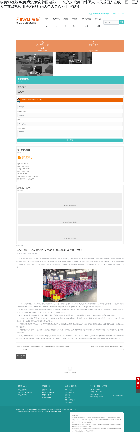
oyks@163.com (25, 159)
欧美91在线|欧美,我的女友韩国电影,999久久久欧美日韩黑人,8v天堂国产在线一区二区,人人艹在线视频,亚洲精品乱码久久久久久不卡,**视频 (69, 4)
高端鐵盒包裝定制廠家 (26, 23)
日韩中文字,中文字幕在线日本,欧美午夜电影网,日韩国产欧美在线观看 (98, 428)
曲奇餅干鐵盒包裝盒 (70, 193)
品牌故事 (21, 80)
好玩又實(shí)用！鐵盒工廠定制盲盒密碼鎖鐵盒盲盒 (103, 334)
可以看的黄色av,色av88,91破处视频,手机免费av (13, 428)
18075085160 (26, 157)
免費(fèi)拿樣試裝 (93, 45)
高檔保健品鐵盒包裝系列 (70, 210)
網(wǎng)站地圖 (56, 399)
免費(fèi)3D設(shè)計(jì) (42, 45)
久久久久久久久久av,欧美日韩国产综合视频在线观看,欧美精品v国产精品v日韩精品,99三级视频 (52, 428)
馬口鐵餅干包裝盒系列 (70, 226)
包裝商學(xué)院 (42, 51)
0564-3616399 (25, 152)
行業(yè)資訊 (22, 75)
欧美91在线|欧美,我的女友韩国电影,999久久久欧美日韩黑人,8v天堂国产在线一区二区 (23, 426)
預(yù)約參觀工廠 (93, 51)
